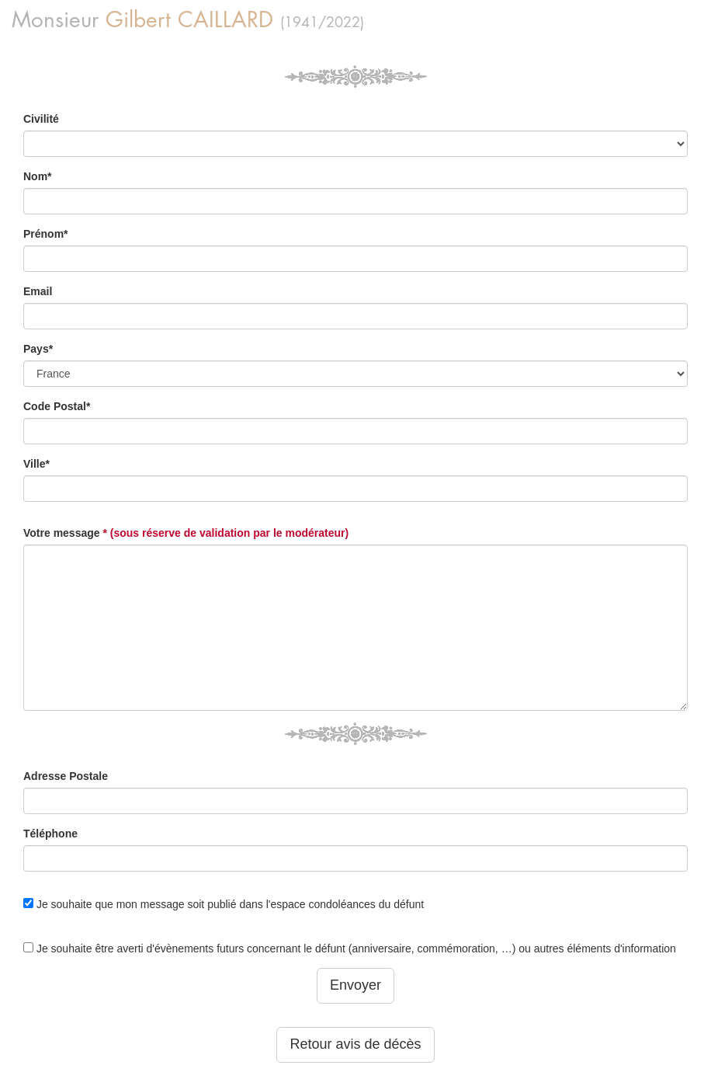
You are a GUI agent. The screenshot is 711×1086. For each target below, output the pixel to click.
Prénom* (45, 234)
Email (37, 291)
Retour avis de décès (355, 1044)
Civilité (41, 119)
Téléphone (50, 833)
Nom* (37, 176)
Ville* (36, 464)
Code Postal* (56, 406)
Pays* (38, 349)
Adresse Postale (65, 776)
